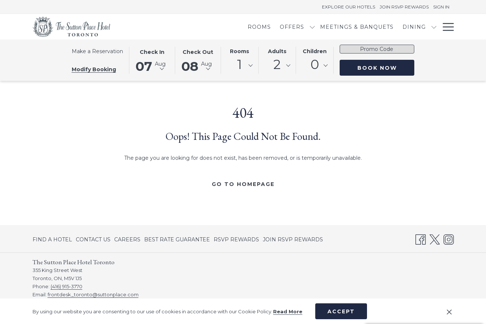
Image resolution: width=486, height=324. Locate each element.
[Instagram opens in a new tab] (448, 238)
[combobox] (239, 65)
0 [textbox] (314, 64)
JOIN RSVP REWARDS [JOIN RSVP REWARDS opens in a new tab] (293, 240)
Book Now (377, 68)
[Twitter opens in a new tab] (434, 238)
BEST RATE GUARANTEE (177, 239)
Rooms (239, 51)
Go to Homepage (243, 184)
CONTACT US (93, 239)
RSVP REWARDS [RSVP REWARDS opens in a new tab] (236, 240)
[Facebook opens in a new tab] (420, 238)
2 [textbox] (277, 64)
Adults (277, 51)
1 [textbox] (239, 64)
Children (315, 51)
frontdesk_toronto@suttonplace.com (93, 294)
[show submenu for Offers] (262, 26)
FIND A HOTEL (52, 239)
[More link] (445, 26)
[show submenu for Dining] (384, 26)
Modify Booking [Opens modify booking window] (94, 69)
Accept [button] (341, 311)
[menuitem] (209, 26)
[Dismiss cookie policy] (449, 311)
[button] (152, 60)
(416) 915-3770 (66, 286)
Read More (287, 311)
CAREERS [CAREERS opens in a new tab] (127, 240)
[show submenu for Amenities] (434, 26)
